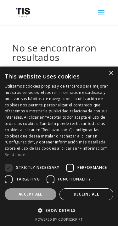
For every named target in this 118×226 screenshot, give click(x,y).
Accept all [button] (30, 194)
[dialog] (59, 146)
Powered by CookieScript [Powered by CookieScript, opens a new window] (59, 219)
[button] (59, 210)
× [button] (111, 73)
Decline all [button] (86, 194)
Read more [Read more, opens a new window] (15, 154)
